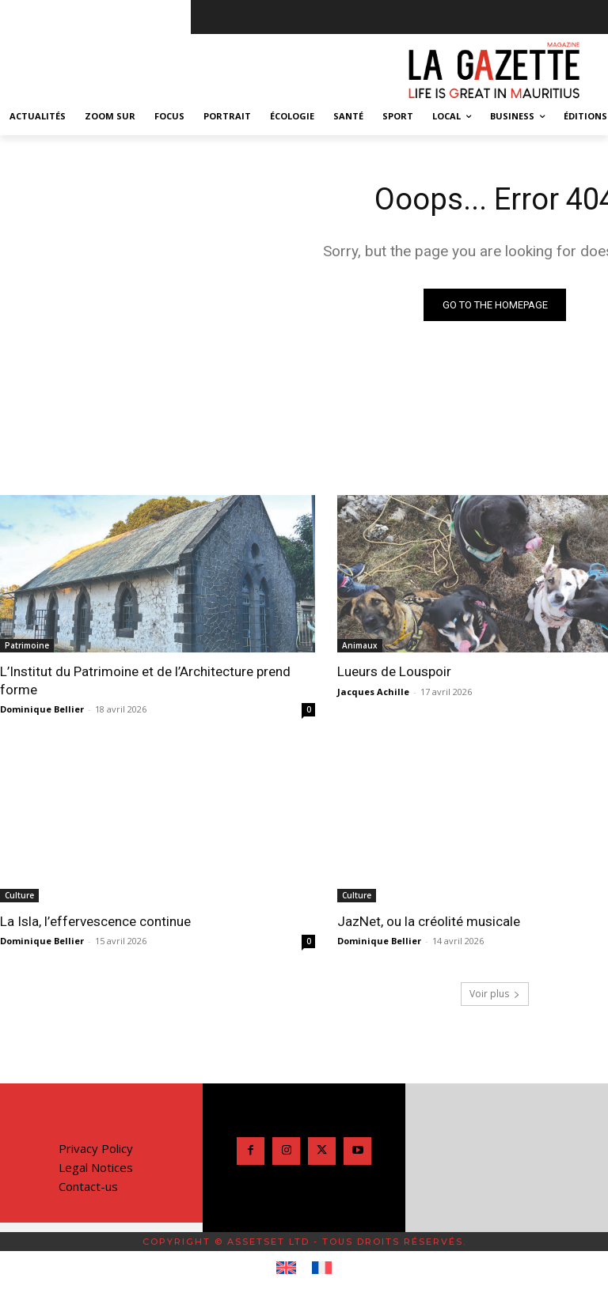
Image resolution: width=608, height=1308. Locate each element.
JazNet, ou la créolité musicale (428, 921)
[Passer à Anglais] (286, 1268)
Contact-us (88, 1185)
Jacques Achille (373, 691)
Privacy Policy (96, 1147)
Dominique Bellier (42, 709)
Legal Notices (96, 1166)
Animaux (360, 645)
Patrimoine (27, 645)
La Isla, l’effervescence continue (95, 921)
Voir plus (494, 993)
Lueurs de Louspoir (394, 671)
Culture (19, 895)
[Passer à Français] (322, 1268)
